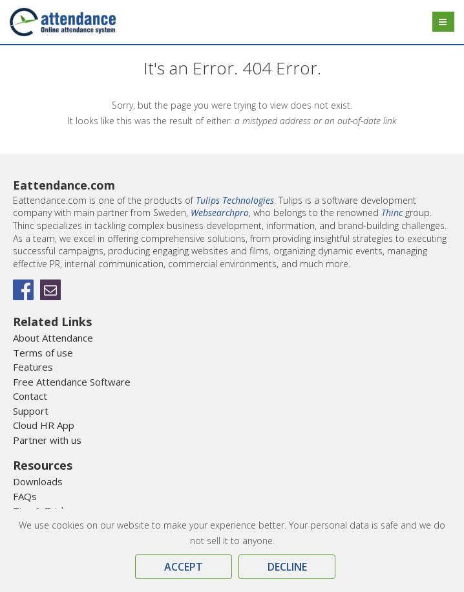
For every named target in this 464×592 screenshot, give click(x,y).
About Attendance (53, 337)
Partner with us (47, 439)
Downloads (38, 481)
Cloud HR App (43, 425)
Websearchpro (220, 212)
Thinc (392, 212)
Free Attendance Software (72, 381)
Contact (30, 395)
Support (30, 410)
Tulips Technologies (235, 200)
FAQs (25, 496)
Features (33, 366)
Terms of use (43, 352)
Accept (183, 567)
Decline (287, 567)
